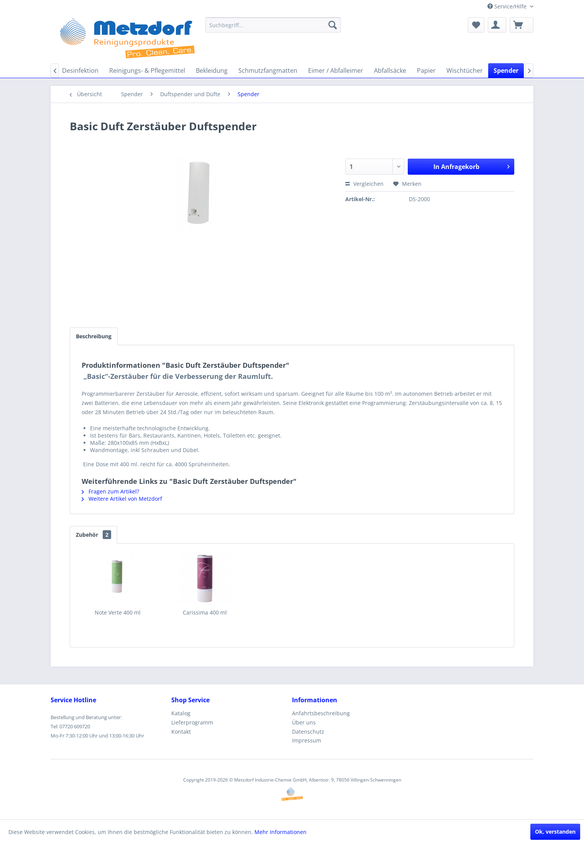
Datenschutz (308, 731)
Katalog (180, 713)
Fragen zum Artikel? (110, 491)
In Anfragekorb (471, 166)
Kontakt (181, 731)
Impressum (306, 740)
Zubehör (93, 534)
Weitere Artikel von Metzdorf (122, 498)
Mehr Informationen (280, 832)
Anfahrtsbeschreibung (321, 713)
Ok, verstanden (555, 831)
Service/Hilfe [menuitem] (507, 6)
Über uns (304, 722)
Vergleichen (364, 183)
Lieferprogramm (192, 722)
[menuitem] (273, 25)
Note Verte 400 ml (118, 612)
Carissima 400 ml (205, 612)
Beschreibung (94, 336)
